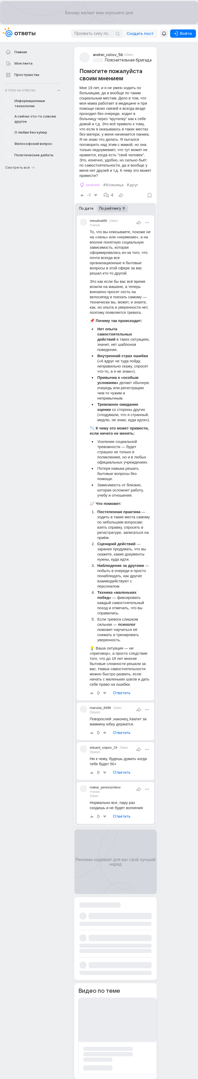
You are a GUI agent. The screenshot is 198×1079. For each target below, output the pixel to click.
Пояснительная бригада (128, 60)
